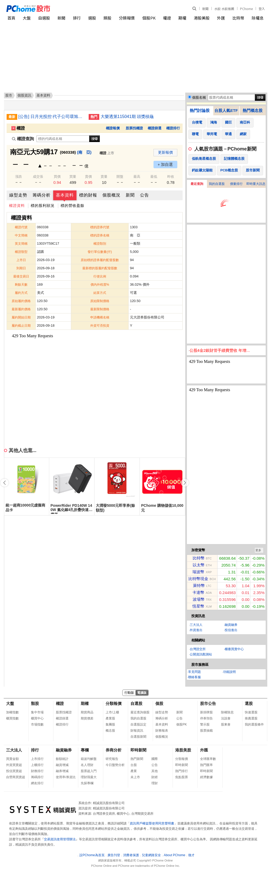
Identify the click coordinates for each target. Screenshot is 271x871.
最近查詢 (197, 184)
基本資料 (65, 195)
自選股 (44, 18)
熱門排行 (181, 771)
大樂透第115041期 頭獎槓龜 (127, 116)
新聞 (205, 8)
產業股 (110, 718)
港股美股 (202, 18)
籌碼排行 (37, 777)
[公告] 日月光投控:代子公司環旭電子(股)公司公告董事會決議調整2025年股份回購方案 (52, 116)
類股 (107, 18)
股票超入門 (89, 771)
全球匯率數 (208, 759)
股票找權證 (134, 128)
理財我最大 (89, 777)
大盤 (27, 18)
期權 (182, 18)
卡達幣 (198, 592)
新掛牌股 (206, 712)
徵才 (191, 855)
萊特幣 (199, 585)
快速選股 (251, 712)
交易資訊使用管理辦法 (60, 839)
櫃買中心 (37, 718)
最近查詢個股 (140, 712)
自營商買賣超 (15, 777)
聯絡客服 (194, 677)
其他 (154, 771)
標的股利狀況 (43, 205)
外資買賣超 (14, 765)
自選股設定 (138, 724)
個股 (159, 703)
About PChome (174, 855)
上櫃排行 (37, 765)
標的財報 (88, 195)
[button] (185, 483)
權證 (167, 18)
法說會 (226, 718)
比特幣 (238, 18)
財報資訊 (136, 730)
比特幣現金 (198, 578)
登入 (262, 8)
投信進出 (231, 630)
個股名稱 (199, 97)
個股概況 (111, 195)
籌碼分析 (42, 195)
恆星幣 (198, 606)
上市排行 (37, 759)
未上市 (135, 777)
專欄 (85, 750)
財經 (154, 777)
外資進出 (196, 630)
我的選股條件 (254, 724)
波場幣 (199, 599)
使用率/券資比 (66, 777)
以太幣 (199, 565)
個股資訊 (24, 95)
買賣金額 (12, 759)
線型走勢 (18, 195)
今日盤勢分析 (115, 765)
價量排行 (236, 184)
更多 (258, 550)
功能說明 (229, 672)
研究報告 (112, 759)
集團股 (110, 724)
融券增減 (62, 771)
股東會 (226, 724)
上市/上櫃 (112, 712)
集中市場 (37, 712)
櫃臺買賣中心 (234, 649)
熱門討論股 (200, 110)
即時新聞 (138, 750)
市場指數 (37, 724)
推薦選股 (251, 718)
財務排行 (37, 771)
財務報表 (161, 730)
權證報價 (113, 128)
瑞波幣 (198, 571)
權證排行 (173, 128)
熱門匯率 (206, 765)
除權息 (258, 18)
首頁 (11, 18)
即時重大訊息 (255, 184)
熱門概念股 (253, 110)
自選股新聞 (138, 736)
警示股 (205, 724)
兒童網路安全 (151, 855)
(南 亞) (84, 152)
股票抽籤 (206, 730)
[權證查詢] (63, 138)
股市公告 (208, 703)
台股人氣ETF (226, 110)
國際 (154, 759)
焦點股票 (181, 777)
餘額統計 (62, 759)
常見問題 (194, 672)
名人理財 (87, 765)
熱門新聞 (136, 759)
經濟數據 (206, 777)
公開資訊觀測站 (201, 654)
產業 (133, 771)
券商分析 (113, 750)
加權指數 (12, 712)
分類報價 (127, 18)
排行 (77, 18)
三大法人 (196, 625)
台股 (133, 765)
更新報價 (165, 152)
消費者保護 (131, 855)
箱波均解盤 (89, 759)
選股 (92, 18)
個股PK (149, 18)
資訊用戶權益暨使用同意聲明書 (152, 823)
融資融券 (231, 625)
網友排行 (37, 783)
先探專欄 (87, 783)
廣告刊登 (113, 855)
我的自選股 (217, 184)
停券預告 (206, 718)
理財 (154, 783)
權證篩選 (154, 128)
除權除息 (227, 712)
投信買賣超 (14, 771)
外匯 (221, 18)
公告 (144, 195)
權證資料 (17, 205)
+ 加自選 (165, 164)
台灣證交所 (198, 649)
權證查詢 (23, 138)
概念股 (110, 730)
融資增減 (62, 765)
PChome (246, 8)
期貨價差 (87, 718)
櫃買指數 (12, 718)
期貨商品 (87, 712)
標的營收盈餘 (72, 205)
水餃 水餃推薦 (224, 8)
